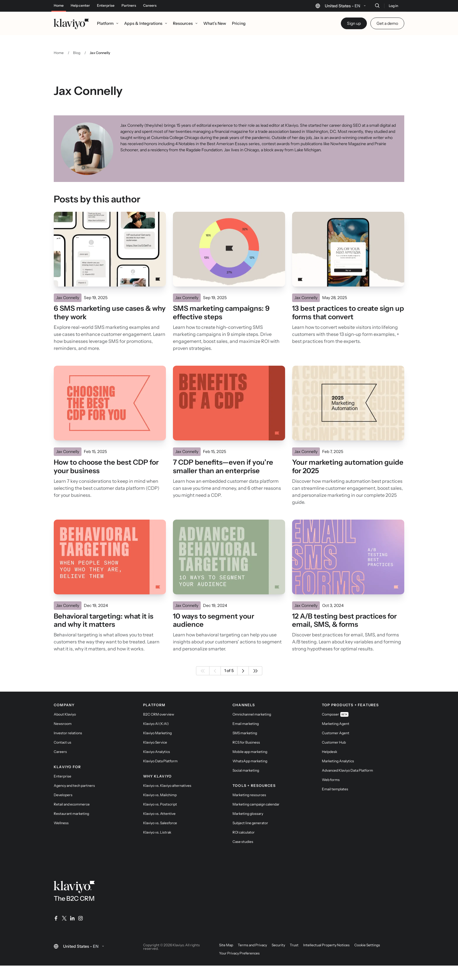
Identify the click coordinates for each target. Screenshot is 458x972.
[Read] (110, 249)
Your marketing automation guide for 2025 (347, 466)
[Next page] (243, 670)
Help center (80, 5)
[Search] (377, 5)
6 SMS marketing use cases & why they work (110, 312)
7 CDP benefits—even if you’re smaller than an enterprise (223, 466)
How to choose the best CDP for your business (106, 466)
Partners (129, 5)
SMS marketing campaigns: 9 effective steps (221, 312)
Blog (76, 53)
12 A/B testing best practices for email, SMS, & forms (344, 620)
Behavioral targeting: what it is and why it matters (103, 620)
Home (59, 5)
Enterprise (105, 5)
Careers (150, 5)
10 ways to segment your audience (213, 620)
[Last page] (255, 670)
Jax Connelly (67, 297)
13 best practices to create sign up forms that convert (348, 312)
